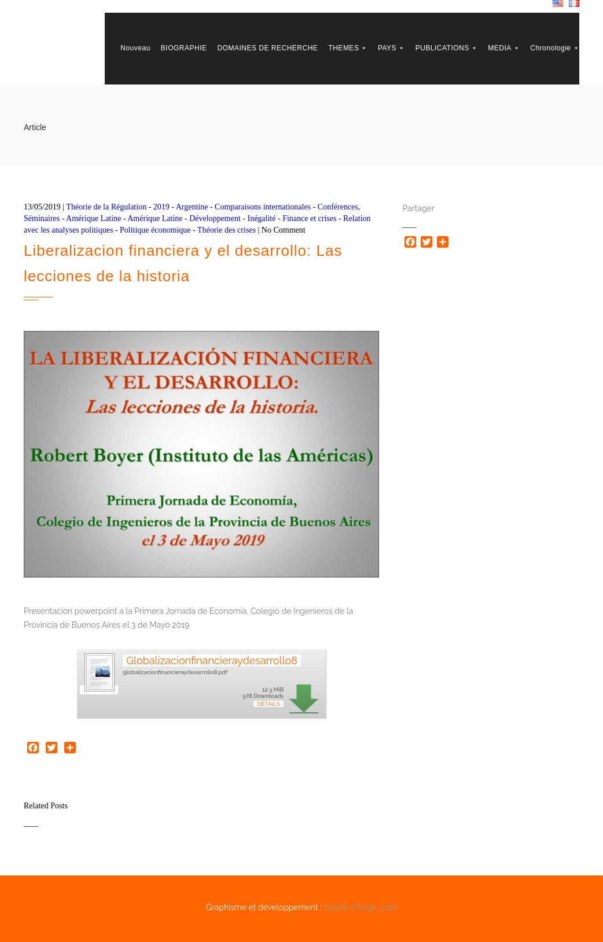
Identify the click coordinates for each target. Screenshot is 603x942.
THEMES (347, 48)
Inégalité (261, 218)
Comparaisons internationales (263, 207)
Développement (215, 218)
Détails (268, 704)
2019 (161, 207)
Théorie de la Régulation (106, 207)
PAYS (391, 48)
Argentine (192, 207)
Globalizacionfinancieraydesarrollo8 (211, 660)
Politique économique (155, 230)
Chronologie (554, 48)
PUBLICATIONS (447, 48)
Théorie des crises (226, 230)
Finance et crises (309, 218)
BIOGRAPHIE (184, 48)
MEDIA (504, 48)
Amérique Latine (93, 218)
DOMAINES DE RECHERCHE (268, 48)
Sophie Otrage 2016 (360, 907)
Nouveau (135, 48)
